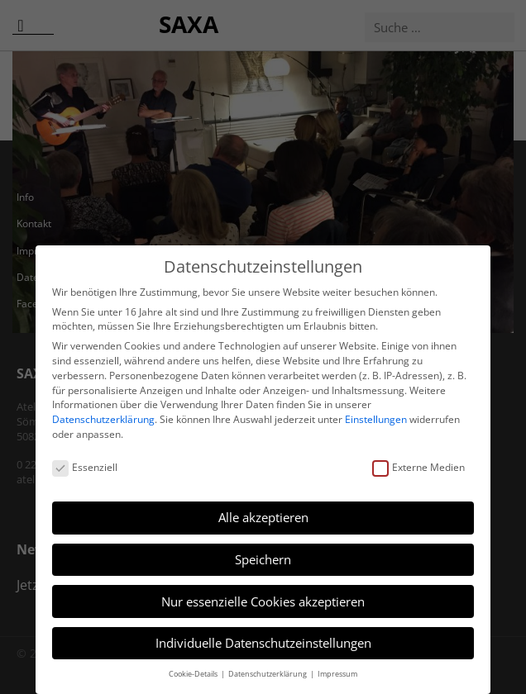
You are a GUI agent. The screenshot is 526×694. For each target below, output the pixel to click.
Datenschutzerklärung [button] (268, 673)
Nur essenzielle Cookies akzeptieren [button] (263, 601)
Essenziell (84, 467)
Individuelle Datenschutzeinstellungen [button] (263, 643)
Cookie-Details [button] (194, 673)
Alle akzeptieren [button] (263, 517)
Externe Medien (418, 467)
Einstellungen (376, 419)
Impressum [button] (337, 673)
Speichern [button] (263, 559)
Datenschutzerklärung (103, 419)
